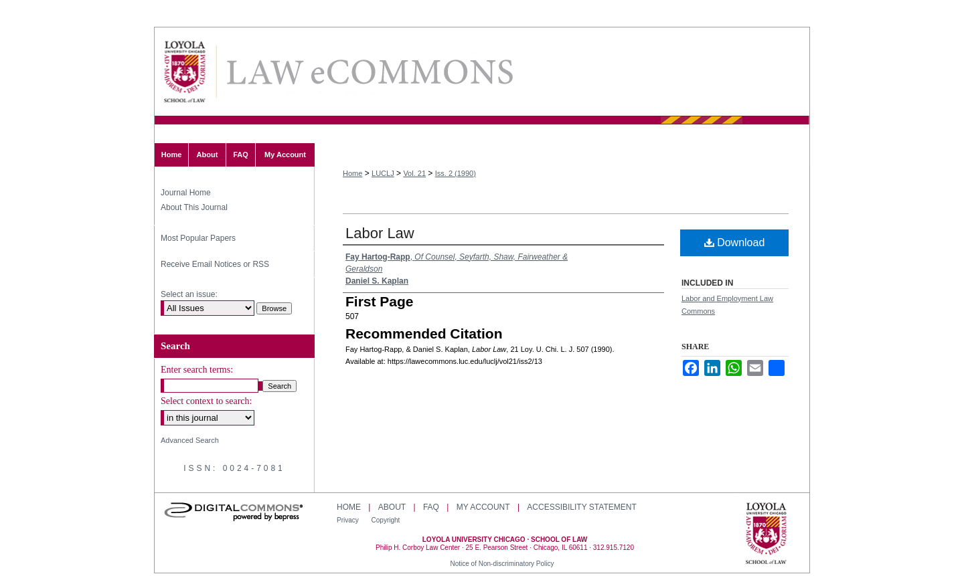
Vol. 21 (414, 173)
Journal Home (186, 192)
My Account (483, 507)
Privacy (349, 520)
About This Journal (194, 207)
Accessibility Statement (581, 507)
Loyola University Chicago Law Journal (369, 72)
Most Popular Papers (198, 238)
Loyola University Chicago (766, 534)
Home (352, 173)
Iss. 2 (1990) (455, 173)
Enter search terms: (197, 370)
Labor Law (379, 233)
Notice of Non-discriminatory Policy (502, 563)
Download (734, 242)
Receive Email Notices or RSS (215, 264)
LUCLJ (383, 173)
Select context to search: (206, 401)
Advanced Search (190, 440)
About (392, 507)
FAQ (431, 507)
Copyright (386, 520)
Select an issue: (189, 294)
